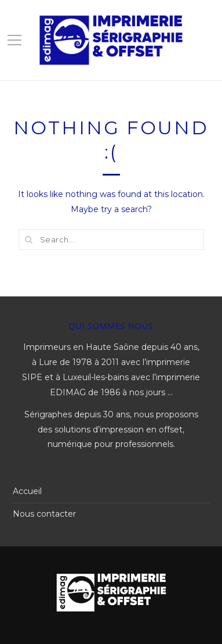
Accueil (27, 491)
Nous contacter (44, 514)
